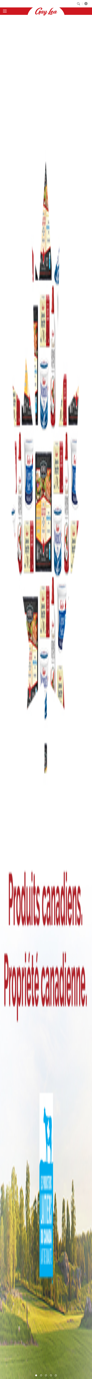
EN (86, 3)
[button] (78, 3)
